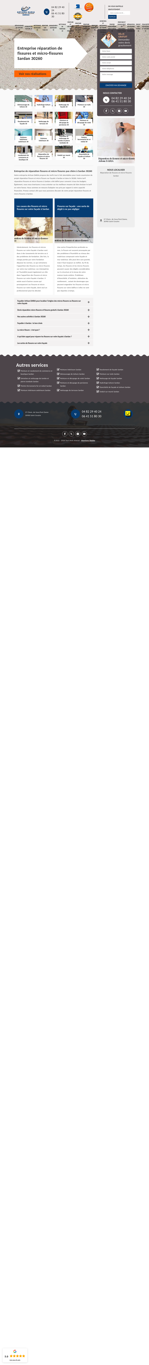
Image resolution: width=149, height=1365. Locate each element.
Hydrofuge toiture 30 (28, 28)
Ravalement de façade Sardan (111, 370)
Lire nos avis (15, 1360)
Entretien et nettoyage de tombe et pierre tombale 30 (103, 27)
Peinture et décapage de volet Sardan (75, 378)
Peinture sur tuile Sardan (109, 374)
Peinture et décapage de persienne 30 (70, 27)
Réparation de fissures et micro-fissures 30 (131, 27)
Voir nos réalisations (32, 74)
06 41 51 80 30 (57, 15)
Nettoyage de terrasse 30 (62, 27)
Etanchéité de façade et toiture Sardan (115, 387)
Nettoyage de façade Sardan (111, 378)
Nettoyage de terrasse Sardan (72, 390)
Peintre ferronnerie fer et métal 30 (112, 27)
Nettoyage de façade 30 (37, 28)
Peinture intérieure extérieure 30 (86, 27)
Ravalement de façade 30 (53, 28)
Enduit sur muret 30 (138, 27)
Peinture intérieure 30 (94, 28)
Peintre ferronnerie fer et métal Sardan (36, 386)
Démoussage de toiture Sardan (72, 374)
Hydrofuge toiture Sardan (110, 383)
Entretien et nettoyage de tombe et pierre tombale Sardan (35, 380)
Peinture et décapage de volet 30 (78, 27)
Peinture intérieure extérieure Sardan (36, 390)
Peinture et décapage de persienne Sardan (74, 384)
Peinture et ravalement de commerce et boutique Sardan (36, 372)
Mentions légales (88, 440)
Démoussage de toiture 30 (19, 28)
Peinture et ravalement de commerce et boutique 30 (122, 27)
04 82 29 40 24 (57, 9)
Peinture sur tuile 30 (45, 28)
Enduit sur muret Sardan (109, 392)
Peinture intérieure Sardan (70, 370)
